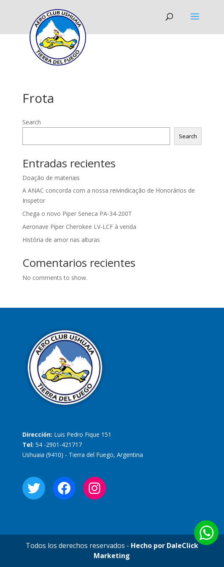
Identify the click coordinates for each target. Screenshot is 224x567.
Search (31, 122)
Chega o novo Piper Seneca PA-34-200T (77, 214)
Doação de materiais (51, 178)
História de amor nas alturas (61, 240)
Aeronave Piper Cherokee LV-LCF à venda (79, 227)
